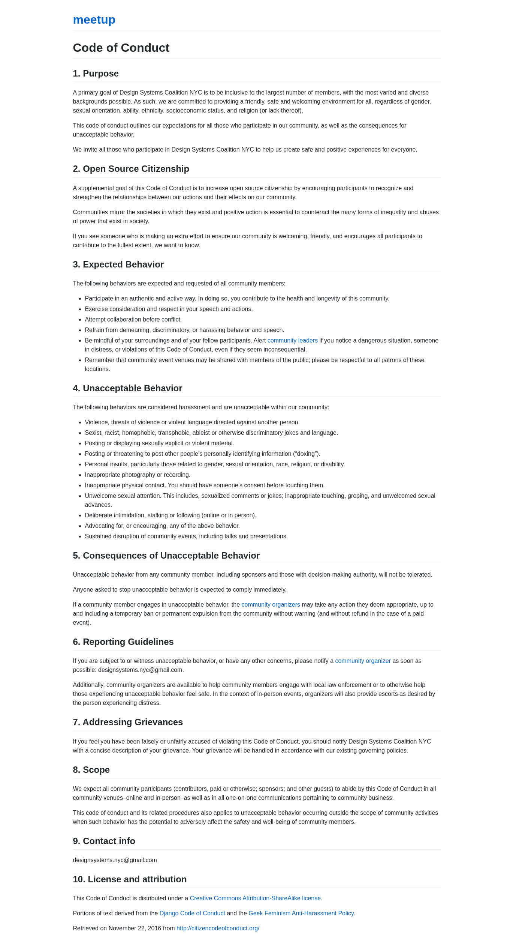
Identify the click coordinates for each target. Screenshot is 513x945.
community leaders (293, 340)
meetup (94, 19)
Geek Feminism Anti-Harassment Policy (301, 913)
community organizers (271, 604)
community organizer (363, 661)
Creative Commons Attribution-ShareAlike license (255, 898)
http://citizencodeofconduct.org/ (217, 928)
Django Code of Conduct (192, 913)
